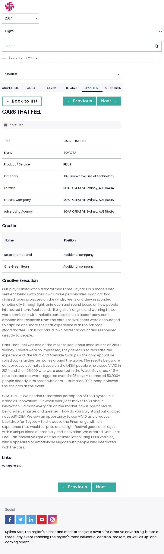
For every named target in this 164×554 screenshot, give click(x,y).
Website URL (12, 465)
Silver (51, 88)
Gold (31, 88)
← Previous (76, 101)
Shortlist (92, 88)
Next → (108, 101)
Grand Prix (10, 88)
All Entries (113, 88)
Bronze (71, 88)
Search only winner (24, 57)
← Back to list (23, 101)
